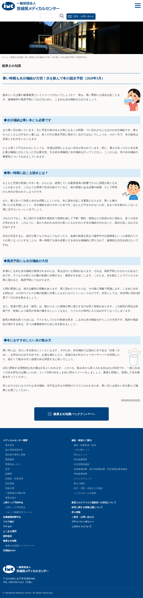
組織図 (8, 473)
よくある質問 (9, 531)
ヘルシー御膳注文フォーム (18, 512)
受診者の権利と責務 (15, 454)
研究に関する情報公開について (87, 507)
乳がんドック (80, 454)
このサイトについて (82, 526)
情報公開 (9, 488)
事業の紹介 (10, 497)
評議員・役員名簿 (14, 478)
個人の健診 (79, 483)
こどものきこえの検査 (85, 493)
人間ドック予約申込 (13, 502)
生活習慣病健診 (81, 464)
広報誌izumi (9, 550)
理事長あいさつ (13, 464)
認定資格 (9, 483)
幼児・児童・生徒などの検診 (88, 488)
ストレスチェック (83, 478)
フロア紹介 (8, 521)
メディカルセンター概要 (15, 440)
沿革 (7, 469)
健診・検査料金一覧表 (85, 445)
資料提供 (7, 536)
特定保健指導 (80, 459)
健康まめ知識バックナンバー (19, 545)
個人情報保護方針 (14, 449)
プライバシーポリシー (83, 521)
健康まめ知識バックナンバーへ (74, 414)
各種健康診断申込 (12, 517)
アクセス (7, 526)
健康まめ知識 (9, 541)
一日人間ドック (81, 449)
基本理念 (9, 445)
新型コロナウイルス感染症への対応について (94, 502)
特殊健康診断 (80, 473)
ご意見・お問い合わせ (83, 16)
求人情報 (76, 512)
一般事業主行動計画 (15, 493)
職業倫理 (9, 459)
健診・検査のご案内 (82, 440)
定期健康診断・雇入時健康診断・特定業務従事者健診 (100, 469)
